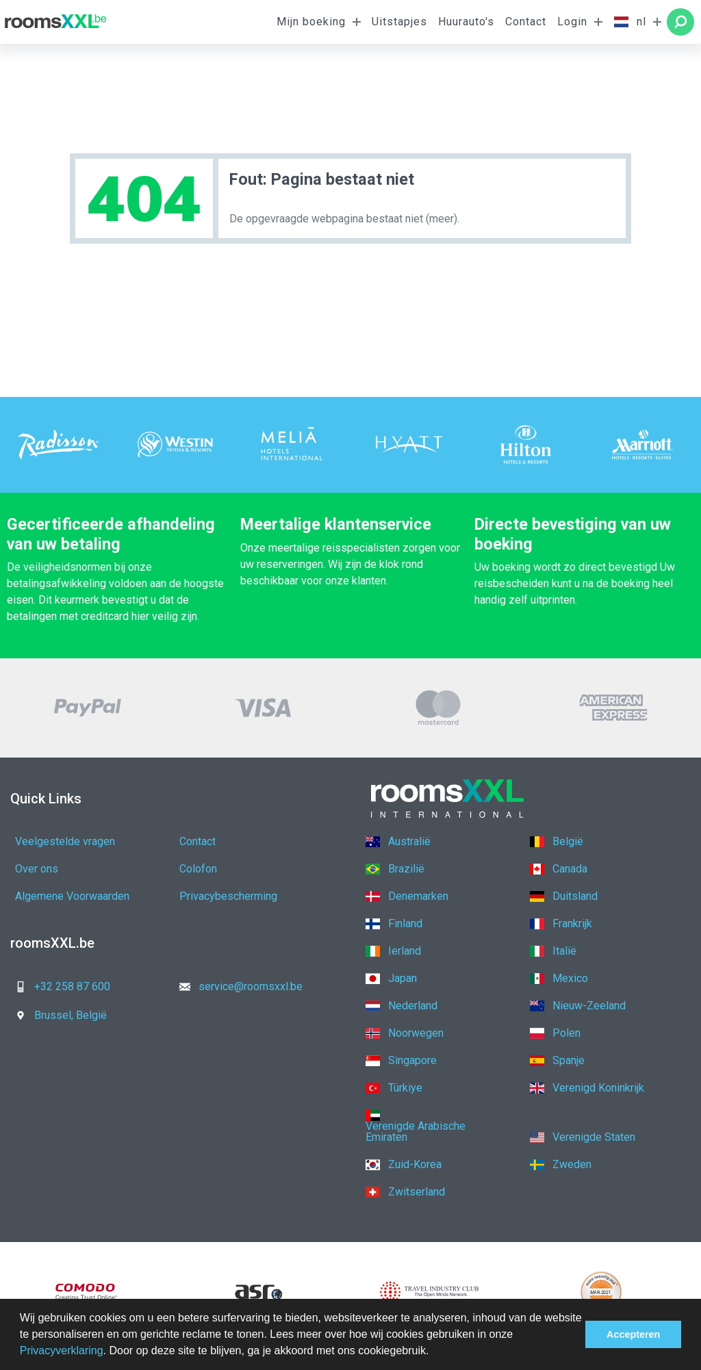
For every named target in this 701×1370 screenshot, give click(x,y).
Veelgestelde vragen (65, 841)
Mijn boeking (311, 21)
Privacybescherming (228, 896)
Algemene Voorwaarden (72, 896)
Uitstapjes (399, 21)
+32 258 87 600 (58, 986)
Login (572, 21)
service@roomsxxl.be (237, 986)
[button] (434, 1352)
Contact (525, 21)
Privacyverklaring (61, 1350)
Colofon (198, 868)
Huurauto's (466, 21)
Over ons (36, 868)
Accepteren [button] (633, 1334)
